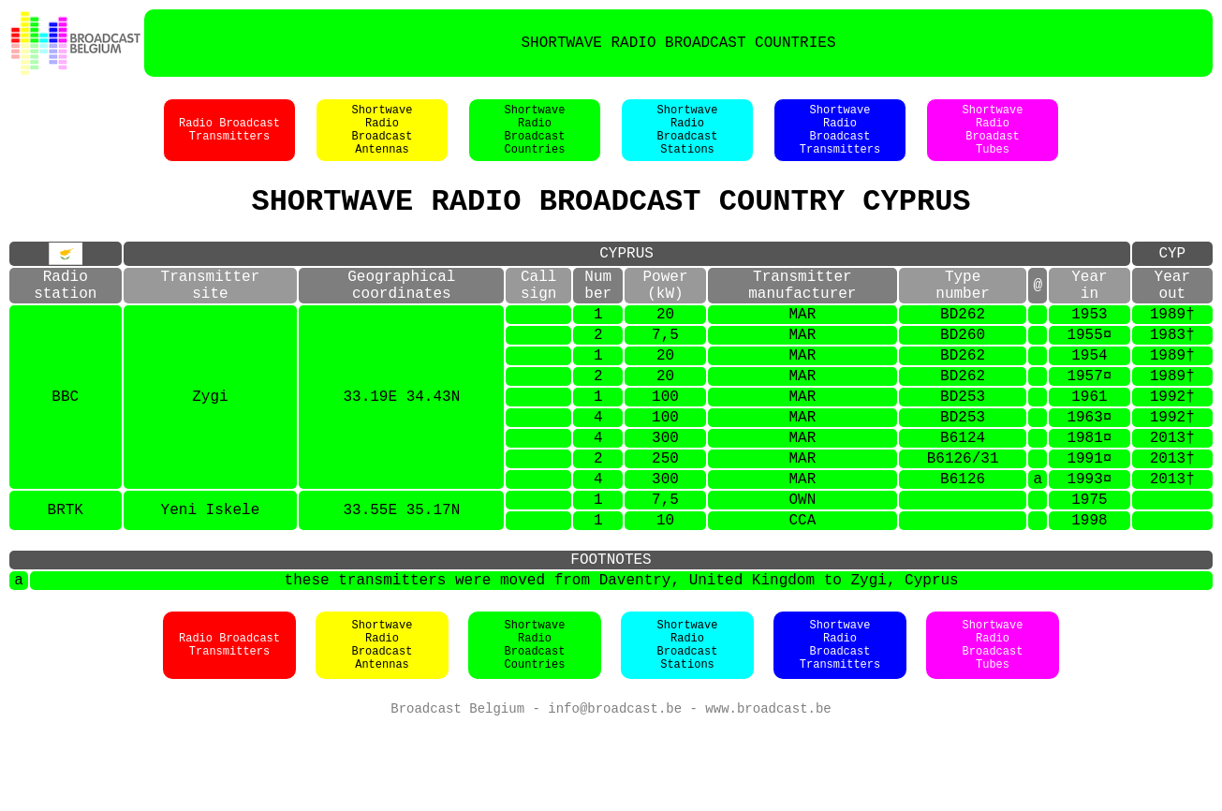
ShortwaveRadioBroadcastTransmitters (840, 139)
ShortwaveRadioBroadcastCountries (535, 139)
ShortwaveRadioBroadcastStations (687, 139)
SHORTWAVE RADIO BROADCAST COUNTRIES (678, 43)
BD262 (962, 345)
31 (989, 516)
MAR (802, 345)
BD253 (962, 443)
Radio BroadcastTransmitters (229, 139)
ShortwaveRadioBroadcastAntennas (382, 139)
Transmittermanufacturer (802, 311)
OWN (802, 564)
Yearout (1172, 311)
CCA (802, 589)
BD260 (962, 370)
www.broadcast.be (768, 792)
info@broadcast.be (615, 792)
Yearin (1089, 311)
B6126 (949, 516)
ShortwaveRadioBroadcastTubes (993, 727)
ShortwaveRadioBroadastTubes (993, 139)
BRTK (65, 577)
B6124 (962, 491)
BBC (65, 443)
